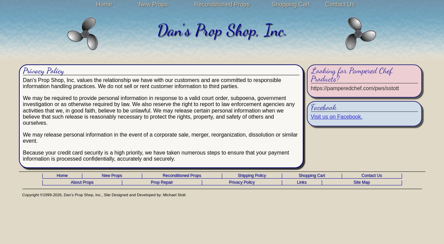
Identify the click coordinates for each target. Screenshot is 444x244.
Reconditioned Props (222, 4)
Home (104, 4)
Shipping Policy (252, 176)
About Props (82, 182)
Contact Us (340, 4)
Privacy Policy (242, 182)
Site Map (362, 182)
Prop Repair (162, 182)
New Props (153, 4)
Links (302, 182)
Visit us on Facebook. (337, 117)
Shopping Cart (291, 4)
